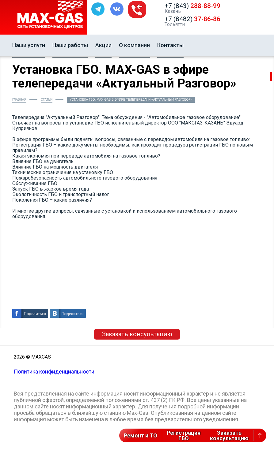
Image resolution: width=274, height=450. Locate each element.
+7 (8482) (192, 19)
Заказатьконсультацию (229, 435)
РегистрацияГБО (183, 435)
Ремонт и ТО (140, 435)
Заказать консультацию (137, 334)
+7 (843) (192, 6)
